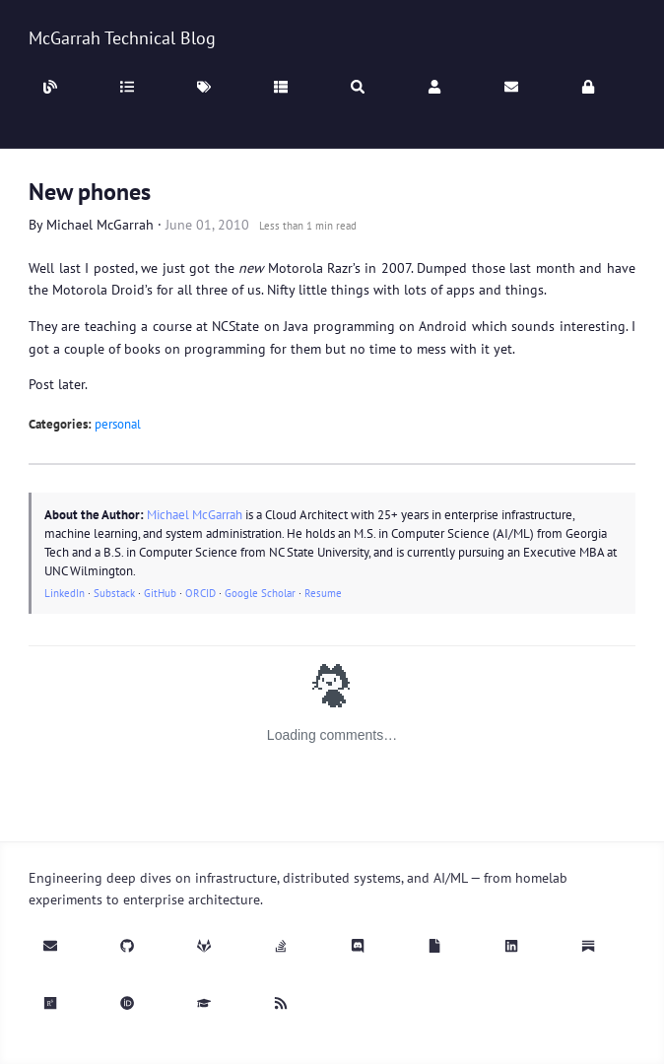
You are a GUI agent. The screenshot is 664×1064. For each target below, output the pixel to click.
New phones (90, 191)
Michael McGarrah (100, 224)
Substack (114, 593)
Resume (323, 593)
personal (118, 424)
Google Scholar (260, 593)
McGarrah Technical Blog (122, 38)
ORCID (200, 593)
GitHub (160, 593)
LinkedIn (64, 593)
